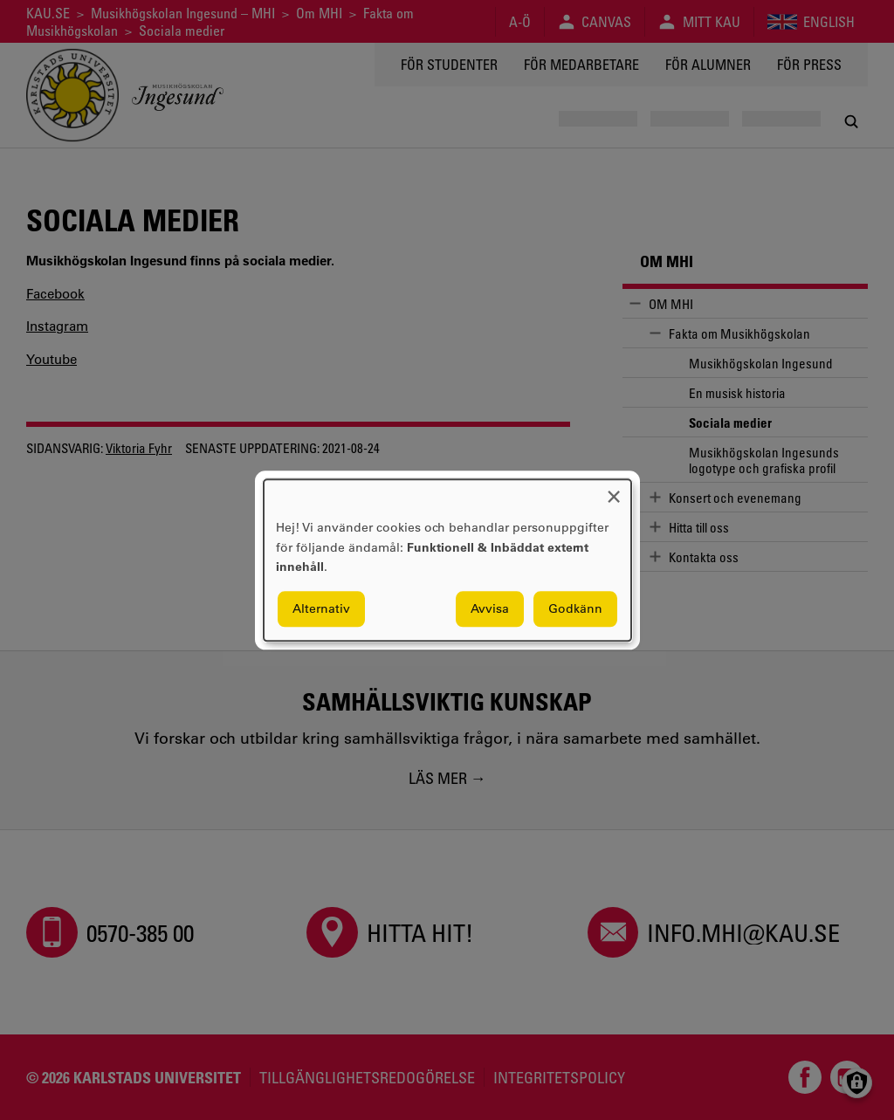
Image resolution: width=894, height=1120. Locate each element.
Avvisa (490, 608)
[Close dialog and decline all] (613, 490)
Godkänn (575, 608)
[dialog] (447, 560)
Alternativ (321, 608)
